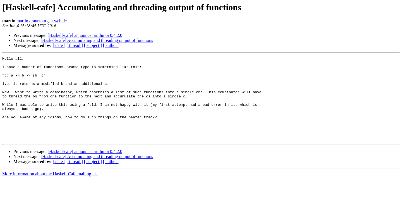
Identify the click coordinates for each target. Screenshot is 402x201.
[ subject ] (93, 45)
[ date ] (59, 45)
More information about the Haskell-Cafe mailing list (50, 190)
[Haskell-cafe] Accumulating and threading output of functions (97, 40)
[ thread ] (74, 45)
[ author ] (111, 45)
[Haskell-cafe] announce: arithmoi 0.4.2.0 (85, 35)
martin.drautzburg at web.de (41, 20)
